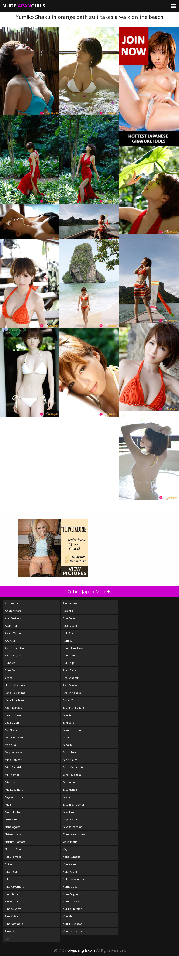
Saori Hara (69, 752)
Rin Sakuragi (12, 901)
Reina (8, 864)
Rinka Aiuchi (12, 931)
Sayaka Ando (71, 819)
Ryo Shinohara (72, 692)
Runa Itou (69, 655)
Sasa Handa (70, 789)
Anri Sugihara (13, 618)
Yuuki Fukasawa (73, 923)
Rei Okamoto (13, 856)
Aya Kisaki (11, 640)
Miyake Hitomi (14, 797)
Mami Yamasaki (14, 737)
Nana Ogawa (12, 827)
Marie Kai (11, 745)
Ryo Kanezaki (71, 685)
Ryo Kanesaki (71, 677)
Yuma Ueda (70, 886)
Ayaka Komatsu (14, 648)
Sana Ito (68, 745)
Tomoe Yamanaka (74, 834)
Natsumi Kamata (15, 841)
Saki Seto (68, 722)
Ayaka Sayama (13, 655)
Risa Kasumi (70, 625)
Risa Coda (69, 618)
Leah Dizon (12, 722)
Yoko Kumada (71, 856)
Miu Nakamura (14, 789)
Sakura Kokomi (72, 730)
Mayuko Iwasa (13, 752)
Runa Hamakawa (73, 648)
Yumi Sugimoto (72, 894)
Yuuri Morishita (72, 931)
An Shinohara (13, 610)
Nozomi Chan (13, 849)
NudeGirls (23, 6)
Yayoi (66, 849)
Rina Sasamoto (14, 923)
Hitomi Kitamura (15, 685)
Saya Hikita (69, 812)
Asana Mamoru (14, 633)
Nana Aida (11, 819)
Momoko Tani (13, 812)
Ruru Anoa (69, 670)
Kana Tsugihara (14, 700)
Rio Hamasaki (71, 603)
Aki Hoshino (12, 603)
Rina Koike (11, 916)
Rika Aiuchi (11, 871)
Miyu (8, 804)
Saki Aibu (68, 715)
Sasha (66, 797)
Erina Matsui (12, 670)
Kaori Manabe (13, 707)
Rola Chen (69, 633)
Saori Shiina (70, 759)
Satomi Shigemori (74, 804)
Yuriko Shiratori (73, 909)
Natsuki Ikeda (13, 834)
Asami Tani (11, 625)
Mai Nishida (12, 730)
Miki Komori (12, 774)
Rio (7, 938)
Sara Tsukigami (72, 774)
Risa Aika (68, 610)
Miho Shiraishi (13, 767)
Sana (66, 737)
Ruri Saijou (69, 663)
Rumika (67, 640)
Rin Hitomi (11, 894)
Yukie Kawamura (73, 879)
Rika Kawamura (14, 886)
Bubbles (10, 663)
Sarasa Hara (70, 782)
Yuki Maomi (70, 871)
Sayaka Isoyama (72, 827)
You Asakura (70, 864)
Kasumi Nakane (14, 715)
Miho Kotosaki (13, 759)
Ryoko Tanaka (71, 700)
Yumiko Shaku (72, 901)
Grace (9, 677)
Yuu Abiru (69, 916)
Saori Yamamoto (73, 767)
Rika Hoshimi (13, 879)
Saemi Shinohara (73, 707)
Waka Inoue (70, 841)
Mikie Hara (11, 782)
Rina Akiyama (13, 909)
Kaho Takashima (15, 692)
